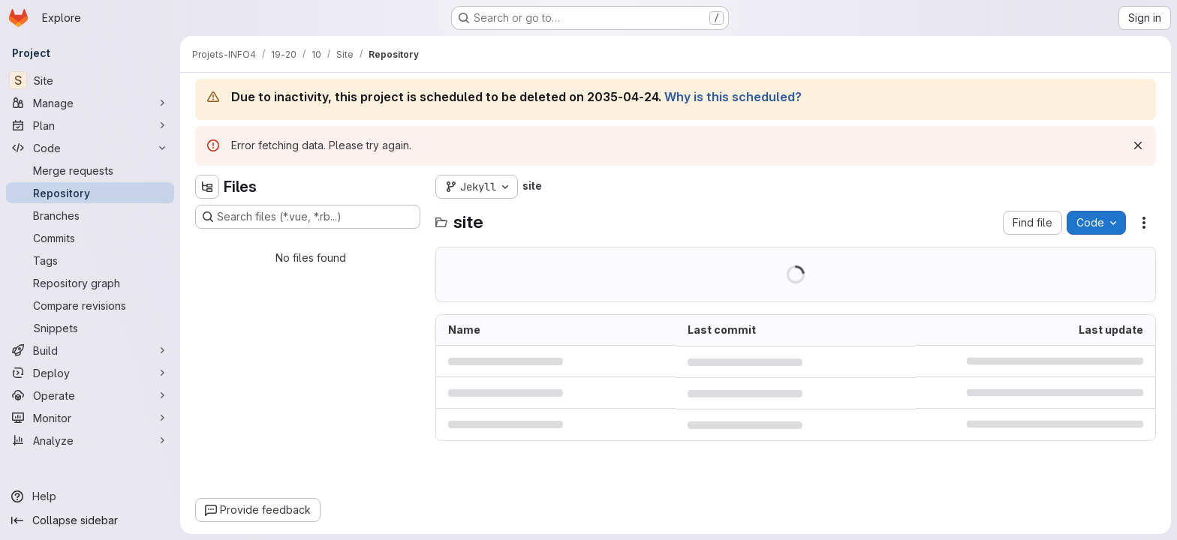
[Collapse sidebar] (90, 520)
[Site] (90, 80)
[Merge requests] (90, 170)
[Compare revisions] (90, 305)
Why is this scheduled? (733, 96)
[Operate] (90, 395)
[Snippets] (90, 327)
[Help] (90, 496)
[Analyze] (90, 440)
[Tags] (90, 260)
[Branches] (90, 215)
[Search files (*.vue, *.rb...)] (307, 217)
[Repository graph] (90, 282)
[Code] (90, 147)
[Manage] (90, 102)
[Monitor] (90, 417)
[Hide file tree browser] (207, 187)
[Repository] (90, 192)
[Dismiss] (1138, 145)
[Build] (90, 350)
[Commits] (90, 237)
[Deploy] (90, 372)
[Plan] (90, 125)
